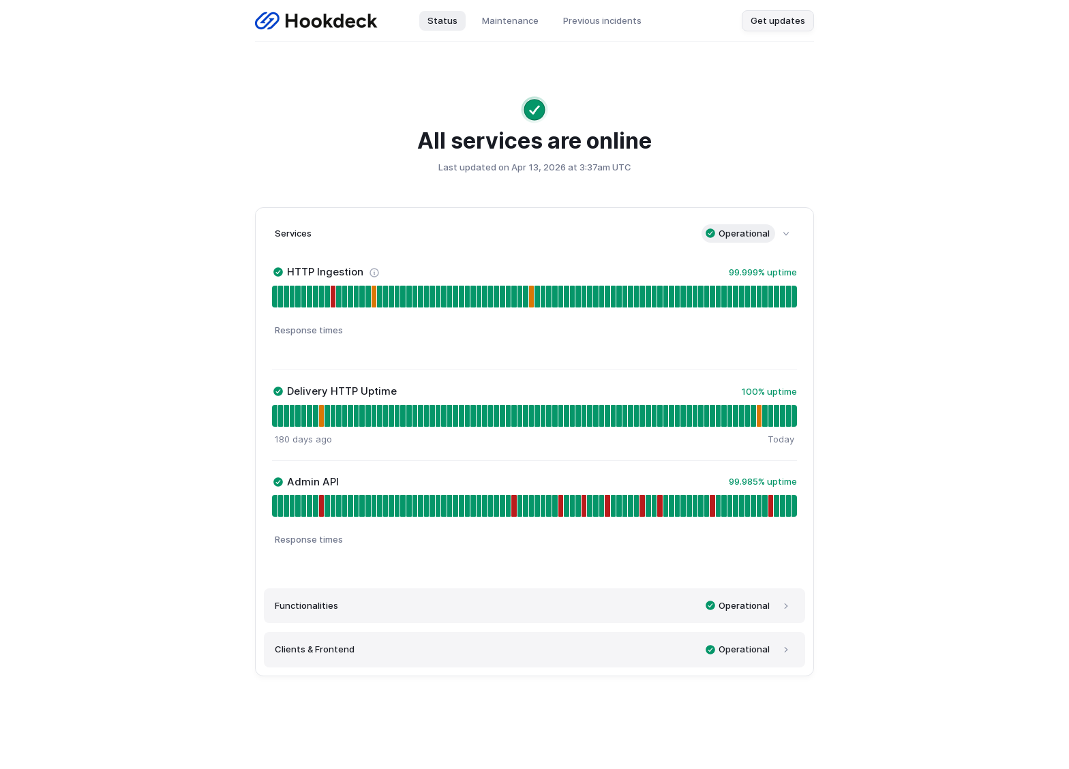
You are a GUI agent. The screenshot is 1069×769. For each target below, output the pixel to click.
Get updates (778, 20)
